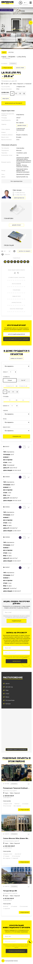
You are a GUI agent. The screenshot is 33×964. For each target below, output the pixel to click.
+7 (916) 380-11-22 (20, 192)
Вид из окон (6, 427)
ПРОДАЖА (11, 57)
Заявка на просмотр (16, 358)
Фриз (23, 170)
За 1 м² (23, 380)
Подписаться (16, 621)
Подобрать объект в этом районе (16, 749)
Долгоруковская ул (9, 841)
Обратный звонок (19, 198)
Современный (20, 128)
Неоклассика (20, 130)
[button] (31, 23)
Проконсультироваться (17, 951)
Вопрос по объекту (24, 251)
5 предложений (7, 67)
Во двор (18, 137)
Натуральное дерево (22, 157)
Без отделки (20, 122)
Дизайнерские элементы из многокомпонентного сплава (23, 162)
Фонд (4, 419)
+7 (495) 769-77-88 (20, 195)
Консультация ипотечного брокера (17, 339)
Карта (5, 793)
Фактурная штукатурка (22, 172)
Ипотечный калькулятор (16, 334)
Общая (10, 380)
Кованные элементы (22, 166)
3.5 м (17, 139)
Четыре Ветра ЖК (10, 891)
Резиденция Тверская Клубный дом (17, 788)
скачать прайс (20, 67)
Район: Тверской (15, 793)
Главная (3, 57)
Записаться (16, 661)
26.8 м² (18, 117)
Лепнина (24, 165)
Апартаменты (20, 114)
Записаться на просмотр (13, 103)
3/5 (17, 120)
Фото (4, 52)
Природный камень (22, 159)
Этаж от (5, 372)
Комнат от (6, 405)
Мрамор (18, 165)
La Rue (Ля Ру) (21, 57)
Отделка (5, 410)
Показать (16, 436)
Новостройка (20, 148)
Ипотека (11, 52)
